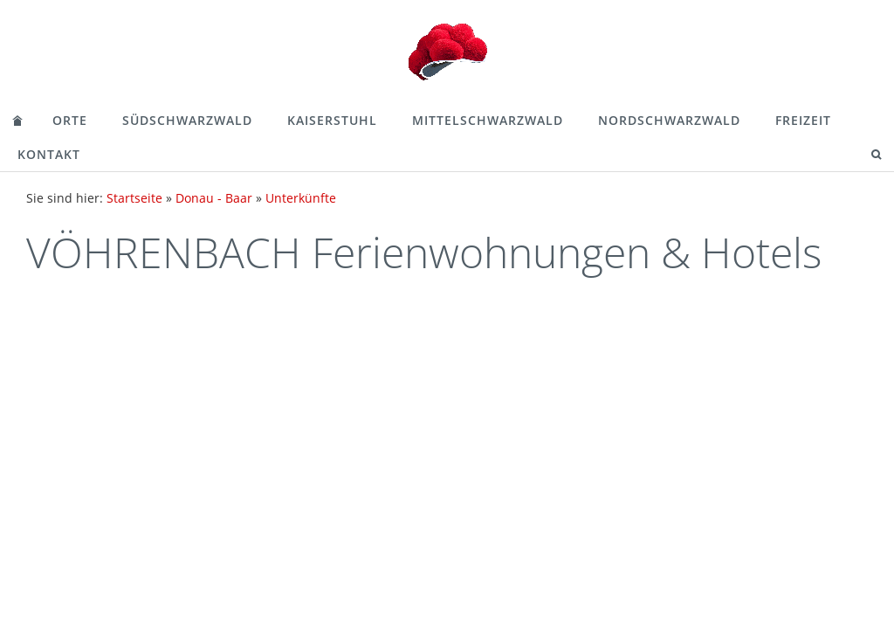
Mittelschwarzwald (487, 120)
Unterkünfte (300, 198)
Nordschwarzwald (669, 120)
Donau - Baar (213, 198)
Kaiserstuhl (332, 120)
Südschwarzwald (187, 120)
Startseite (134, 198)
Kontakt (48, 154)
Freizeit (803, 120)
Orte (69, 120)
